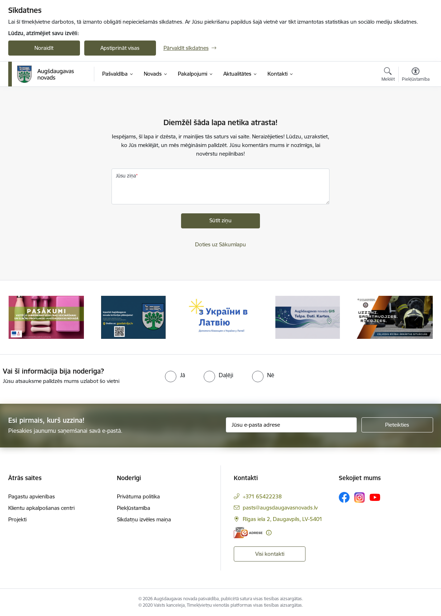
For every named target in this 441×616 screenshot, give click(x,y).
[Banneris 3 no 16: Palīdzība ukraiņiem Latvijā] (220, 316)
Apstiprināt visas (119, 47)
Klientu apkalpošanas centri (41, 507)
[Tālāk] (416, 317)
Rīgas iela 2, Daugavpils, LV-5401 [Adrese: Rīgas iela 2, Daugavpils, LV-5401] (282, 519)
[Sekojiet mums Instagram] (359, 497)
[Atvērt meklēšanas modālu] (388, 75)
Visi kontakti (269, 553)
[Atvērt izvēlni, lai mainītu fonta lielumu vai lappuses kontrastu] (415, 75)
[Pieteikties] (397, 424)
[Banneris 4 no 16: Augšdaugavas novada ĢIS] (307, 316)
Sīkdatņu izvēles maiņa (144, 519)
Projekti (17, 519)
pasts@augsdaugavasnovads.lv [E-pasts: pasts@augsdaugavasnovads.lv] (280, 507)
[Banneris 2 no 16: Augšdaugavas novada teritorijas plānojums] (133, 316)
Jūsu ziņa (126, 175)
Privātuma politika (138, 496)
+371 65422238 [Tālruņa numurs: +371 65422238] (262, 496)
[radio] (175, 375)
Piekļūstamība (133, 507)
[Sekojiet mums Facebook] (344, 497)
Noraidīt (43, 47)
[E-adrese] (248, 533)
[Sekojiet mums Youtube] (375, 497)
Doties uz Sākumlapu (220, 244)
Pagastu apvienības (31, 496)
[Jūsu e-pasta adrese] (291, 424)
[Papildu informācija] (268, 532)
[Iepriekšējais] (25, 317)
